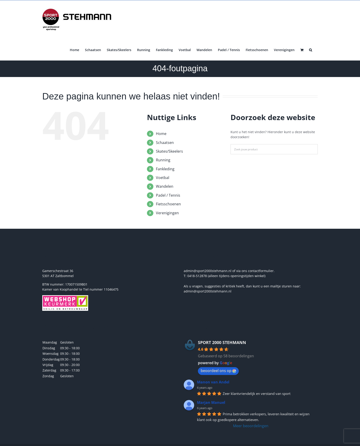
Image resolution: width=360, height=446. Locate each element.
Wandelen (164, 186)
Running (163, 159)
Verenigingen (167, 212)
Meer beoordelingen (250, 425)
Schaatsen (165, 142)
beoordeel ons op (218, 370)
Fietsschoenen (168, 203)
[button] (310, 49)
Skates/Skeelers (169, 151)
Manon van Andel (213, 382)
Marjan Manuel (211, 402)
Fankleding (165, 168)
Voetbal (162, 177)
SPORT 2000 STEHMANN (222, 342)
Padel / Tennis (168, 195)
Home (161, 133)
